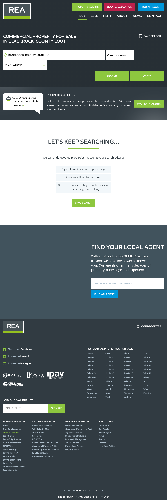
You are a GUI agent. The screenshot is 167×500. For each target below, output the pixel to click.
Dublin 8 (109, 356)
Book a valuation (119, 7)
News (137, 16)
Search (120, 65)
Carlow (90, 344)
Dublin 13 (128, 360)
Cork (145, 344)
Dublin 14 (147, 360)
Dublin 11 (91, 360)
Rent (107, 16)
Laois (145, 371)
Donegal (90, 348)
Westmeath (92, 387)
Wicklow (127, 387)
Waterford (147, 383)
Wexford (109, 387)
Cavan (108, 344)
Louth (145, 375)
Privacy (105, 487)
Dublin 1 (109, 348)
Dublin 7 (90, 356)
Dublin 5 (109, 352)
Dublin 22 (109, 368)
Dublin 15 (91, 364)
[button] (149, 55)
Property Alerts (87, 7)
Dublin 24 (128, 368)
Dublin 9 (127, 356)
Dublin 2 (127, 348)
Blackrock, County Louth (28, 55)
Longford (128, 375)
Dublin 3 (146, 348)
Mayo (89, 380)
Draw (150, 65)
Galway (146, 368)
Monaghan (129, 380)
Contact (154, 16)
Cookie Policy (65, 487)
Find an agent (151, 7)
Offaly (145, 380)
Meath (108, 380)
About (122, 16)
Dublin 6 (127, 352)
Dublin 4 (90, 352)
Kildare (108, 371)
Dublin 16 (109, 364)
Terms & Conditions (86, 487)
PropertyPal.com (95, 493)
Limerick (109, 375)
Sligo (107, 383)
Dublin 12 (109, 360)
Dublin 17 (128, 364)
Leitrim (90, 375)
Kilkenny (127, 371)
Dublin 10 (147, 356)
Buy (82, 16)
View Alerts (18, 95)
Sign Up (57, 398)
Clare (126, 344)
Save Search (152, 36)
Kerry (89, 371)
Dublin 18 (147, 364)
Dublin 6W (147, 352)
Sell (94, 16)
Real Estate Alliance (87, 481)
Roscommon (92, 383)
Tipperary (128, 383)
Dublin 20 (91, 368)
